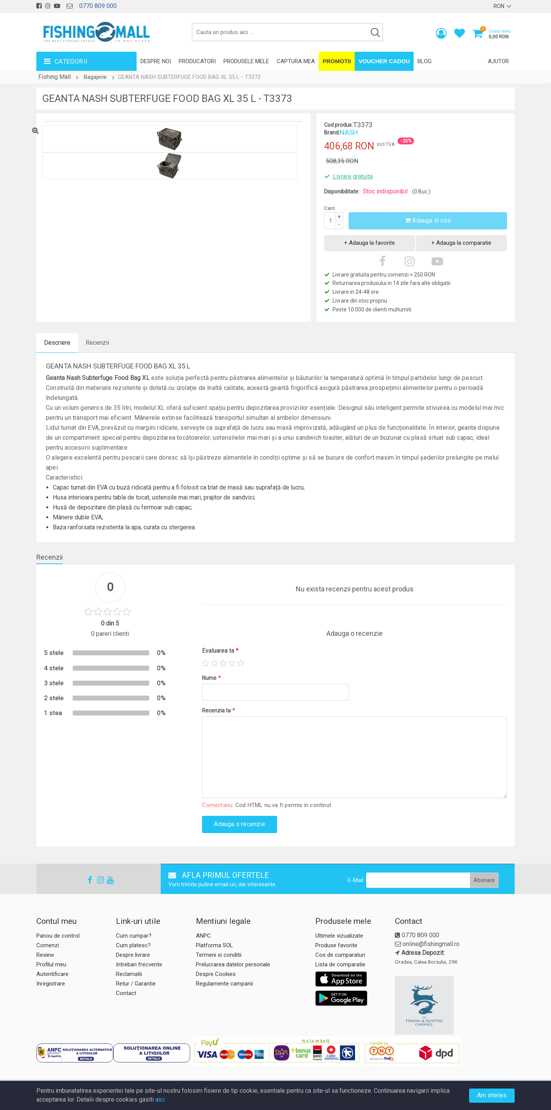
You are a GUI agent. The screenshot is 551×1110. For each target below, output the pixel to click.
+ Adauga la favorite (369, 242)
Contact (126, 993)
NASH (349, 132)
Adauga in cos (428, 220)
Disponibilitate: (341, 191)
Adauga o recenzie (239, 824)
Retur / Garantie (136, 983)
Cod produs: (338, 125)
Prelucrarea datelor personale (233, 964)
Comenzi (47, 945)
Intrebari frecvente (139, 964)
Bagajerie (95, 77)
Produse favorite (336, 945)
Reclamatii (129, 974)
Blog (424, 61)
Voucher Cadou (384, 61)
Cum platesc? (133, 945)
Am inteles (492, 1095)
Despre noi (155, 61)
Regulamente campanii (224, 983)
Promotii (337, 61)
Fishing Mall (54, 76)
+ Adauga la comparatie (461, 242)
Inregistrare (50, 983)
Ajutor (498, 61)
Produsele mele (246, 61)
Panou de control (58, 935)
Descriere (57, 342)
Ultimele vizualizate (339, 935)
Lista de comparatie (340, 964)
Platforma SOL (214, 945)
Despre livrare (133, 954)
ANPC (203, 935)
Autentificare (52, 974)
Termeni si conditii (218, 954)
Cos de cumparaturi (340, 954)
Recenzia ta (218, 710)
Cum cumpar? (134, 935)
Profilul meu (51, 964)
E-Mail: (356, 880)
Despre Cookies (216, 974)
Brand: (332, 132)
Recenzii (97, 342)
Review (45, 954)
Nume (211, 678)
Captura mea (296, 61)
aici (160, 1099)
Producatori (197, 61)
